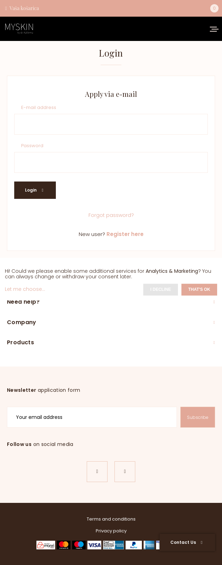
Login (34, 190)
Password (32, 146)
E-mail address (38, 107)
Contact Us (186, 542)
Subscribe (197, 417)
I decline (160, 289)
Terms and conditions (111, 519)
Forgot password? (111, 215)
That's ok (199, 289)
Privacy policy (111, 531)
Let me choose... (25, 289)
